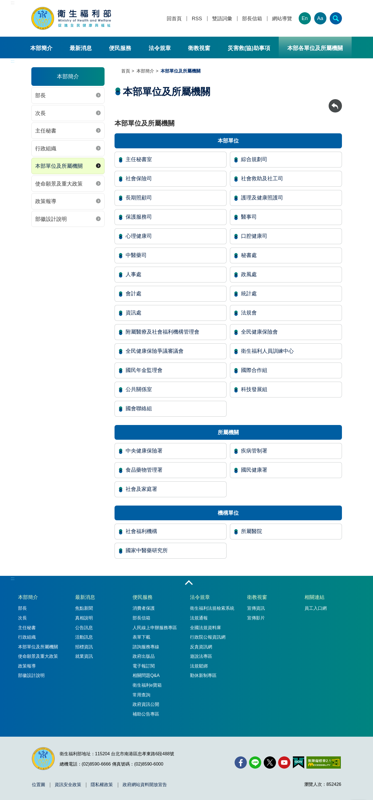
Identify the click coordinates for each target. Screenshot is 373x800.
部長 (40, 95)
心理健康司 (139, 236)
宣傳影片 (256, 618)
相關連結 (314, 597)
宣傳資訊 (256, 608)
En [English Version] (304, 18)
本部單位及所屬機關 (59, 166)
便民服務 (120, 48)
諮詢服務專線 (146, 646)
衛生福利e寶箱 (147, 685)
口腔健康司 (254, 236)
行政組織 (45, 148)
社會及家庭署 (141, 489)
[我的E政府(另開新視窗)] (298, 762)
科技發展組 (254, 389)
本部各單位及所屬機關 (315, 48)
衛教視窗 (199, 48)
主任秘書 (45, 131)
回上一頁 (335, 101)
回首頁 (174, 18)
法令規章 (160, 48)
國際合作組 (254, 370)
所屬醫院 (251, 531)
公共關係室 (139, 389)
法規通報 (199, 618)
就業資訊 (84, 656)
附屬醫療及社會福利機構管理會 (162, 332)
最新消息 (81, 48)
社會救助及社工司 (262, 178)
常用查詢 (141, 694)
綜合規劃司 (254, 159)
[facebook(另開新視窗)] (241, 762)
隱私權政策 (102, 784)
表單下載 (141, 637)
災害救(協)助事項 (249, 48)
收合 (189, 583)
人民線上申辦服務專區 (155, 627)
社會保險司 (139, 178)
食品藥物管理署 (144, 470)
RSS (197, 18)
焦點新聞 (84, 608)
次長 (40, 113)
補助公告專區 (146, 714)
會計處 (133, 293)
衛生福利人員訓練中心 (267, 351)
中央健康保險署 (144, 451)
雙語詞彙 (222, 18)
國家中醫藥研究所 (147, 550)
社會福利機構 (141, 531)
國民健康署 (254, 470)
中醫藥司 (136, 255)
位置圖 (38, 784)
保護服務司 (139, 217)
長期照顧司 (139, 198)
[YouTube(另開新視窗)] (284, 762)
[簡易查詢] (336, 18)
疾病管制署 (254, 451)
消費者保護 (144, 608)
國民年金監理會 (144, 370)
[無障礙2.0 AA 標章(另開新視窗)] (323, 762)
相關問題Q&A (146, 675)
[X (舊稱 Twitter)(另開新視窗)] (270, 762)
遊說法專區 (201, 656)
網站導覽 (282, 18)
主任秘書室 (139, 159)
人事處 (133, 274)
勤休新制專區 (203, 675)
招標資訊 (84, 646)
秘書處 (249, 255)
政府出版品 (144, 656)
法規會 (249, 313)
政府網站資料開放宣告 (145, 784)
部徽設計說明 (51, 219)
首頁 (125, 71)
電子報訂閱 (144, 666)
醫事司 (249, 217)
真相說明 (84, 618)
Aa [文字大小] (320, 18)
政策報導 (45, 201)
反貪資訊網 (201, 646)
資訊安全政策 (68, 784)
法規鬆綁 (199, 666)
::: (12, 2)
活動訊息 (84, 637)
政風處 (249, 274)
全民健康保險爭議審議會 (155, 351)
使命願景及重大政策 (59, 184)
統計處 (249, 293)
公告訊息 (84, 627)
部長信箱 (252, 18)
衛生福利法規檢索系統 (212, 608)
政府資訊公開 (146, 704)
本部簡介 (41, 48)
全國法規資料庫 (205, 627)
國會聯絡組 (139, 408)
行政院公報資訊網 (207, 637)
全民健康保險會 (259, 332)
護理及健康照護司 (262, 198)
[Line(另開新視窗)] (255, 762)
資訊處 (133, 313)
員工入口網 (316, 608)
